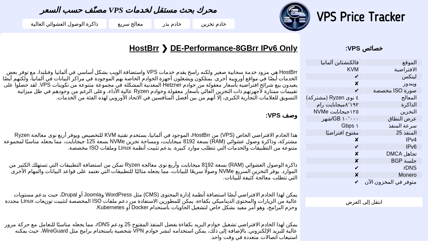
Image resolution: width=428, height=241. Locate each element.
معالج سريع (130, 24)
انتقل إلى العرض (364, 202)
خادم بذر (172, 24)
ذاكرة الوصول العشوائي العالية (64, 24)
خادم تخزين (213, 24)
